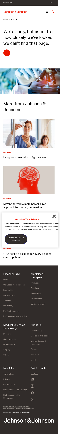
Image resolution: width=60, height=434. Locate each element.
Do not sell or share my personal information (16, 407)
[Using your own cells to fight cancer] (29, 133)
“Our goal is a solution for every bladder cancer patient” (27, 255)
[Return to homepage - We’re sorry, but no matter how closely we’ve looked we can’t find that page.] (15, 52)
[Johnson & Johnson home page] (15, 12)
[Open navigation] (47, 12)
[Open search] (53, 11)
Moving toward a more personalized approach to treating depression (24, 205)
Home (5, 19)
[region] (30, 229)
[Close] (54, 216)
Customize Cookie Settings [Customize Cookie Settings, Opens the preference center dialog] (16, 239)
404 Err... (14, 19)
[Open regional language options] (52, 3)
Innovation (7, 152)
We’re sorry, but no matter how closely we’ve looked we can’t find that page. (28, 37)
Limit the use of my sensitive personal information (18, 408)
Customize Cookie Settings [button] (15, 389)
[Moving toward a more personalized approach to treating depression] (29, 180)
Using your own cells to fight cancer (24, 157)
